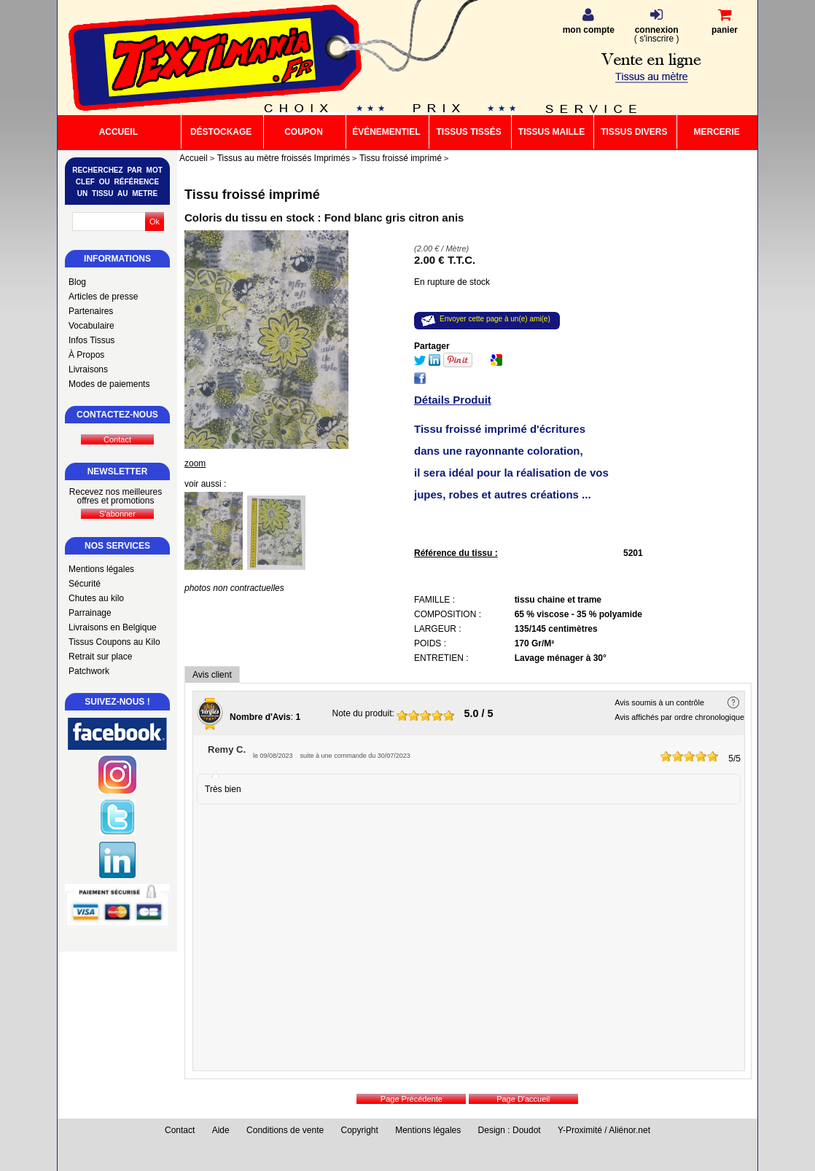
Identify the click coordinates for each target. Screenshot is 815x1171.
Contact (180, 1130)
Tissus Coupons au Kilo (114, 642)
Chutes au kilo (96, 598)
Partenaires (91, 311)
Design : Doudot (509, 1130)
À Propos (86, 355)
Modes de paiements (109, 384)
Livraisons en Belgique (113, 627)
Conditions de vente (285, 1130)
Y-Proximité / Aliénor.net (604, 1130)
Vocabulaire (91, 326)
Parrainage (90, 613)
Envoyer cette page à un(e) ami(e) (495, 319)
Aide (221, 1130)
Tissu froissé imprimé (252, 194)
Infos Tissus (91, 340)
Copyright (359, 1130)
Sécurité (85, 584)
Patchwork (89, 671)
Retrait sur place (100, 656)
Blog (77, 282)
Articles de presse (103, 296)
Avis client (212, 675)
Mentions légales (101, 569)
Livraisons (88, 369)
